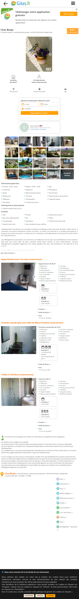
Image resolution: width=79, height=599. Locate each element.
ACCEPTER (51, 595)
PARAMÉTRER (29, 595)
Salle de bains (44, 312)
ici (72, 592)
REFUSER (40, 595)
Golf (60, 522)
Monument (63, 484)
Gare (60, 479)
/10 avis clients (73, 31)
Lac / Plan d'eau (64, 512)
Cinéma (61, 517)
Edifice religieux (64, 493)
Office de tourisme (65, 498)
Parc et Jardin (63, 508)
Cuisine (42, 309)
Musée (61, 503)
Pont (60, 489)
